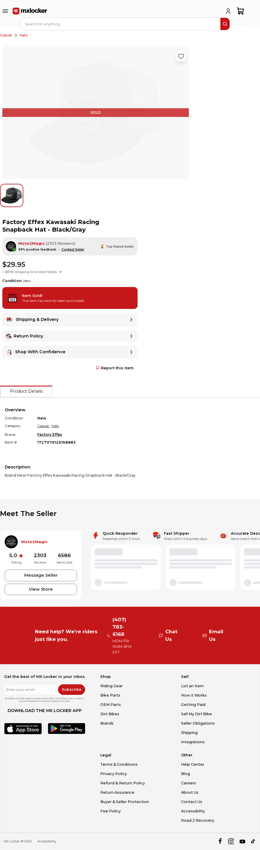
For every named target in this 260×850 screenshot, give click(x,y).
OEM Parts (110, 704)
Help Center (192, 764)
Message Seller (41, 575)
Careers (188, 783)
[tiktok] (253, 841)
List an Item (192, 686)
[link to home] (30, 11)
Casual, (43, 426)
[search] (225, 24)
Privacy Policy (113, 774)
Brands (107, 723)
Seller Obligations (198, 723)
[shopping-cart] (241, 11)
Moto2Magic (31, 243)
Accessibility (193, 811)
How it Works (194, 695)
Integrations (193, 742)
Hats (23, 35)
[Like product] (181, 56)
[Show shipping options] (60, 272)
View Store (41, 589)
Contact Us (191, 802)
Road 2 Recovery (197, 820)
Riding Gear (111, 686)
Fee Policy (110, 811)
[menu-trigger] (5, 11)
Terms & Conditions (119, 764)
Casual (6, 35)
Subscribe (71, 689)
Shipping (189, 732)
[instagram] (231, 841)
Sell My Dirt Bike (196, 714)
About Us (189, 792)
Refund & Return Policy (122, 783)
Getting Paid (193, 704)
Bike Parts (110, 695)
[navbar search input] (121, 24)
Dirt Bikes (109, 714)
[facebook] (220, 841)
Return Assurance (117, 792)
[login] (228, 11)
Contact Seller (73, 249)
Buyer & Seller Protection (124, 802)
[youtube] (242, 841)
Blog (185, 774)
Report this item (115, 368)
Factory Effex (49, 434)
